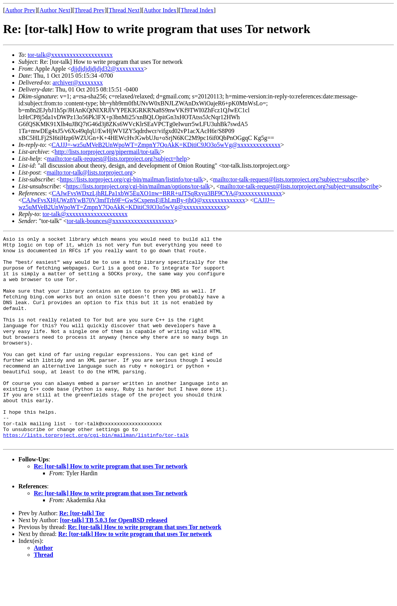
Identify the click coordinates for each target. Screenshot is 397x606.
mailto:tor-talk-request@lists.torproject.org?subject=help (117, 158)
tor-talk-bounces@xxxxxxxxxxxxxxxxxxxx (120, 221)
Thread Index (197, 10)
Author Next (55, 10)
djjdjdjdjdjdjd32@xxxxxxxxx (107, 68)
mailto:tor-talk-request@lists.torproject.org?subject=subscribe (289, 179)
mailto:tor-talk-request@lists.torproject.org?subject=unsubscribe (299, 186)
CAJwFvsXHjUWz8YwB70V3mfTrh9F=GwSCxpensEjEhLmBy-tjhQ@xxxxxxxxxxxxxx (133, 200)
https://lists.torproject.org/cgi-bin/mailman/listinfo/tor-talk (131, 179)
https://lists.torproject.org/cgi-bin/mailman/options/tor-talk (138, 186)
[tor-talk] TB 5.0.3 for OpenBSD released (113, 561)
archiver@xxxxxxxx (78, 82)
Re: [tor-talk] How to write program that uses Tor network (110, 507)
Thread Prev (89, 10)
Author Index (160, 10)
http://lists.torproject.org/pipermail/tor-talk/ (108, 151)
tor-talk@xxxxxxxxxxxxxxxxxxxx (70, 55)
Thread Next (124, 10)
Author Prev (20, 10)
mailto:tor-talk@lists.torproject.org (89, 172)
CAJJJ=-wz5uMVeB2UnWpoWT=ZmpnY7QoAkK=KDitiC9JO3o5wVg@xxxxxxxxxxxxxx (165, 145)
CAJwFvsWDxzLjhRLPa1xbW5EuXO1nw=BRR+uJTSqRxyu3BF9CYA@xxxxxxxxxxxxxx (167, 193)
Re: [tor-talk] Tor (82, 554)
